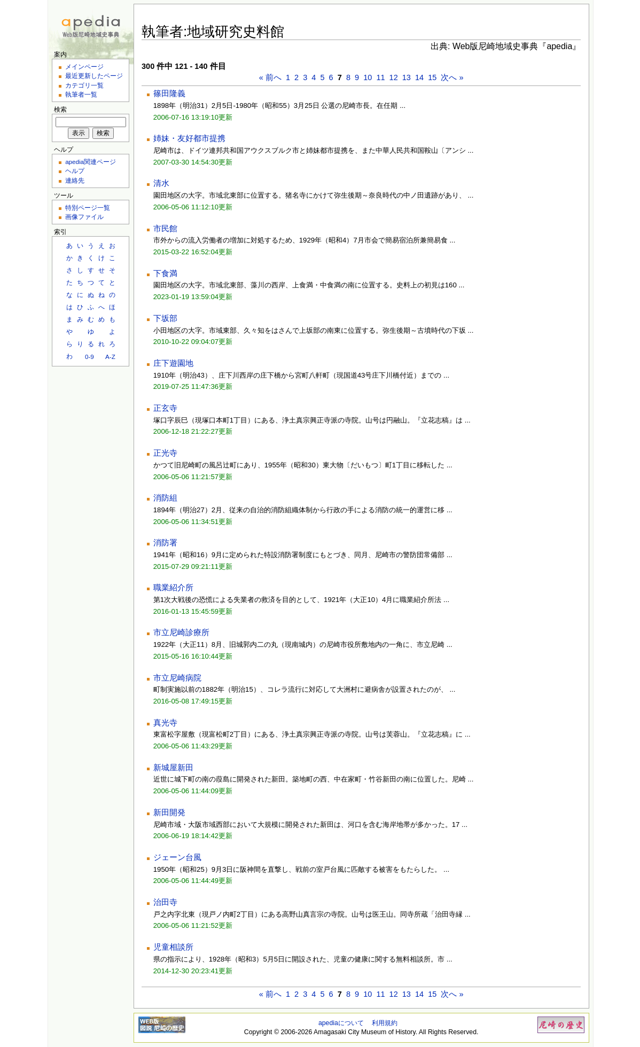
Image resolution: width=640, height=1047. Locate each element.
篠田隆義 (169, 93)
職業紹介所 (173, 587)
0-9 (89, 356)
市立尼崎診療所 (181, 632)
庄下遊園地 (173, 363)
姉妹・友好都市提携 (189, 138)
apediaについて (341, 1023)
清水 (161, 183)
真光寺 (165, 722)
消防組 (165, 498)
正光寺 (165, 453)
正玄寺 (165, 408)
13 (406, 77)
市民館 (165, 228)
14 (419, 77)
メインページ (84, 66)
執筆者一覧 (81, 94)
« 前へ (270, 77)
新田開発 (169, 812)
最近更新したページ (94, 75)
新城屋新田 (173, 767)
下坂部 (165, 318)
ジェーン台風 (177, 857)
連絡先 (74, 180)
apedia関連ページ (90, 161)
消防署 (165, 542)
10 (367, 77)
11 (380, 77)
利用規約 (384, 1023)
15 (432, 77)
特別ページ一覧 (87, 207)
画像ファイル (84, 216)
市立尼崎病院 (177, 678)
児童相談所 (173, 947)
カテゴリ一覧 (84, 85)
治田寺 (165, 902)
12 (393, 77)
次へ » (452, 77)
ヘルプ (74, 170)
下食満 (165, 273)
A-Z (110, 356)
